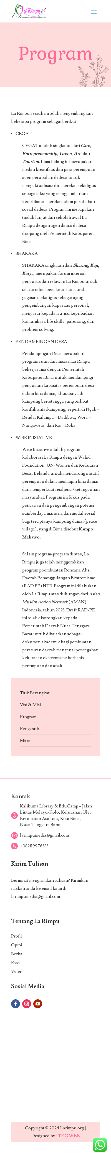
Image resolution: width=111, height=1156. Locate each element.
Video (16, 971)
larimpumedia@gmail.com (35, 896)
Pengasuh (29, 728)
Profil (16, 936)
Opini (16, 945)
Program (28, 717)
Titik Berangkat (35, 693)
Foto (15, 963)
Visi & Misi (30, 705)
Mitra (25, 740)
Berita (16, 954)
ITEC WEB (68, 1136)
